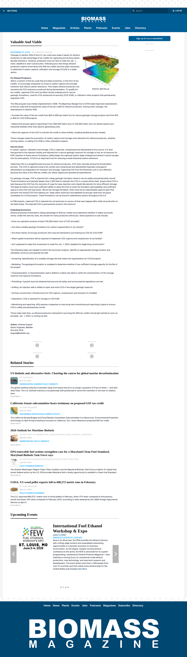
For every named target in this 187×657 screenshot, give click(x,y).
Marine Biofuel (27, 384)
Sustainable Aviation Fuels (32, 414)
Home (44, 28)
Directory (140, 28)
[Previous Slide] (13, 554)
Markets (54, 384)
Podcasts (101, 28)
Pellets (23, 493)
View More (82, 569)
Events (116, 28)
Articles (74, 28)
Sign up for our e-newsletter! (149, 38)
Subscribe (124, 605)
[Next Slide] (116, 554)
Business (38, 384)
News (56, 605)
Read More (16, 396)
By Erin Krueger (28, 407)
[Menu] (3, 10)
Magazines (59, 28)
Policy (46, 384)
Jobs (127, 28)
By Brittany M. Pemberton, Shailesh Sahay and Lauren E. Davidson (56, 434)
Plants (87, 28)
